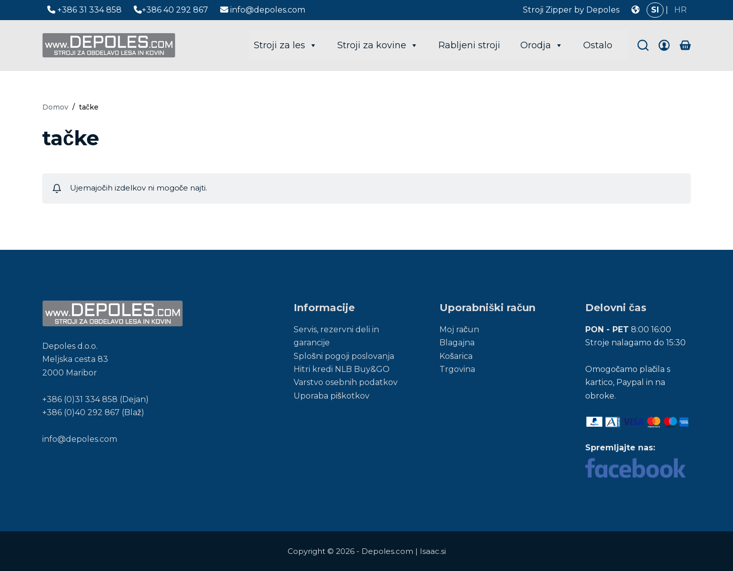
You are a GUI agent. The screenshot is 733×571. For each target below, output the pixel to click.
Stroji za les (285, 45)
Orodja (541, 45)
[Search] (643, 45)
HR (680, 10)
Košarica (456, 356)
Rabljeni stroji (469, 45)
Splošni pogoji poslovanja (344, 356)
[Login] (664, 45)
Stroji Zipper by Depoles (571, 10)
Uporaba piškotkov (332, 396)
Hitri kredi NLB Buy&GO (342, 369)
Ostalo (597, 45)
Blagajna (457, 342)
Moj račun (459, 329)
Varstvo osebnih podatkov (346, 382)
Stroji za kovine (377, 45)
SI (655, 10)
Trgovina (457, 369)
